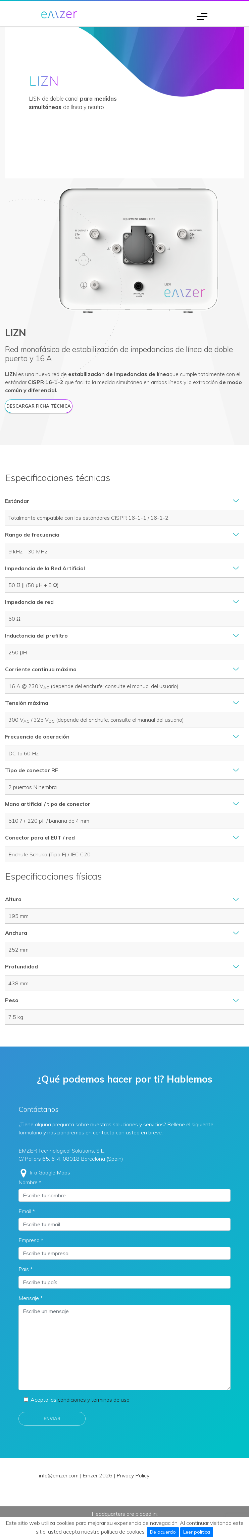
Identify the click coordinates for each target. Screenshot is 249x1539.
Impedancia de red (29, 601)
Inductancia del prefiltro (36, 635)
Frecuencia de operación (37, 736)
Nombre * (29, 1182)
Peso (11, 1000)
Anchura (16, 932)
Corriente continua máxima (41, 669)
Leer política (196, 1532)
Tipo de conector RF (31, 770)
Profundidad (21, 966)
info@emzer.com (59, 1475)
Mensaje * (30, 1298)
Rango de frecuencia (32, 534)
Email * (26, 1211)
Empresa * (30, 1240)
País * (25, 1269)
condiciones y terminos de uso (94, 1399)
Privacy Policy (132, 1475)
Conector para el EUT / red (40, 837)
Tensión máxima (26, 702)
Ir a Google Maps (50, 1172)
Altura (13, 899)
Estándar (17, 501)
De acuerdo (163, 1532)
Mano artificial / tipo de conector (47, 803)
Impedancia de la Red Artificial (45, 568)
